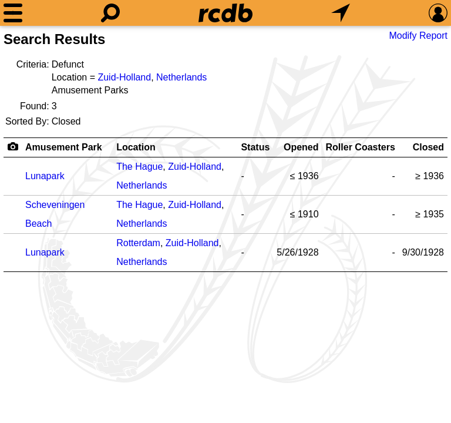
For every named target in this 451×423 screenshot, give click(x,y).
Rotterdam (138, 243)
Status (255, 147)
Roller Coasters (360, 147)
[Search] (110, 13)
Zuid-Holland (124, 77)
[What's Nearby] (340, 13)
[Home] (225, 13)
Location (136, 147)
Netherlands (181, 77)
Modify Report (418, 36)
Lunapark (45, 176)
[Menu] (13, 13)
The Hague (139, 167)
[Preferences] (438, 13)
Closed (428, 147)
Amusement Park (63, 147)
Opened (301, 147)
